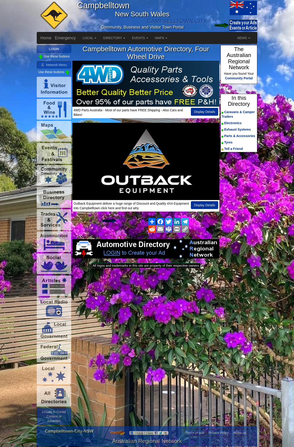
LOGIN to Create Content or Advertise (54, 416)
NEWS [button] (243, 38)
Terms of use (195, 433)
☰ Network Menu (54, 65)
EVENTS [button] (140, 38)
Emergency (65, 38)
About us (239, 433)
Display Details (204, 112)
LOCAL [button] (89, 38)
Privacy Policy (219, 433)
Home (45, 38)
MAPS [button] (161, 38)
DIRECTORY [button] (114, 38)
